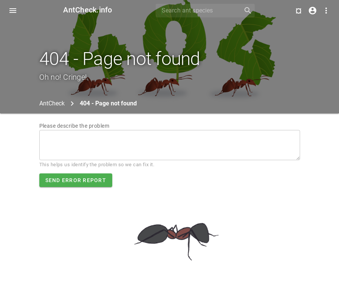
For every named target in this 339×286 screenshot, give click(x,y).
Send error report (75, 180)
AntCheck (52, 103)
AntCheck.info (87, 9)
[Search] (197, 10)
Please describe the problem (74, 126)
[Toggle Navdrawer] (13, 10)
